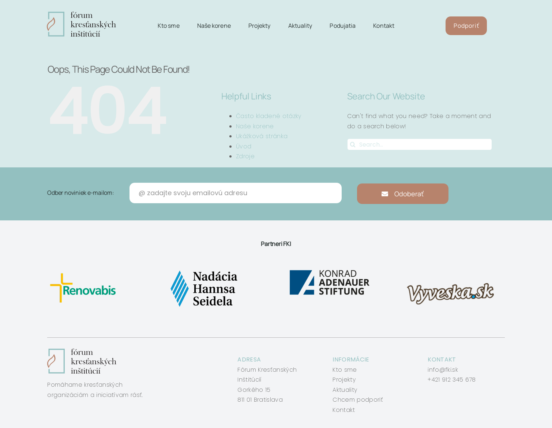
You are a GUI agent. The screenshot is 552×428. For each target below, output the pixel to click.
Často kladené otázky (268, 116)
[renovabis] (84, 270)
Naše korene (255, 126)
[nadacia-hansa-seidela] (203, 270)
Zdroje (245, 156)
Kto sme (345, 369)
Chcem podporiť (358, 399)
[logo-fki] (81, 14)
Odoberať (403, 193)
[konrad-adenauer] (330, 270)
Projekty (344, 379)
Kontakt (344, 410)
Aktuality (345, 390)
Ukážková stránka (262, 136)
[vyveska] (453, 270)
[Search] (353, 144)
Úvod (243, 146)
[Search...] (419, 144)
